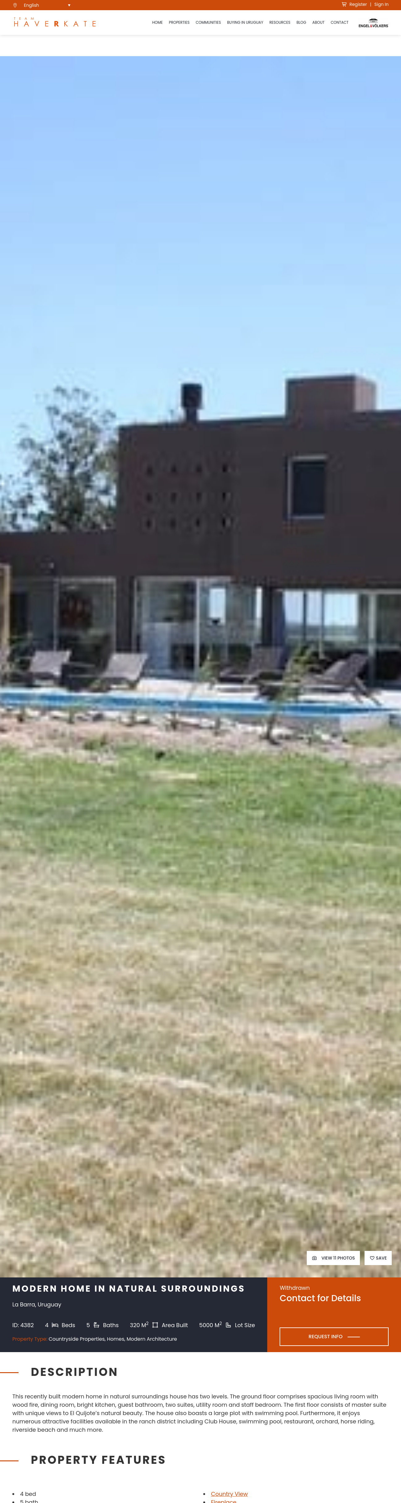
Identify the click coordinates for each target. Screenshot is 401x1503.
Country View (229, 1494)
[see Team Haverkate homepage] (54, 22)
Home (157, 22)
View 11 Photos (333, 1258)
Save (378, 1258)
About (318, 22)
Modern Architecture (152, 1339)
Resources (279, 22)
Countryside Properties (76, 1339)
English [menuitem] (31, 5)
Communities (208, 22)
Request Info (326, 1336)
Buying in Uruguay (245, 22)
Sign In (381, 4)
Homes (115, 1339)
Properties (179, 22)
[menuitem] (47, 5)
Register (354, 4)
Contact (339, 22)
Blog (301, 22)
